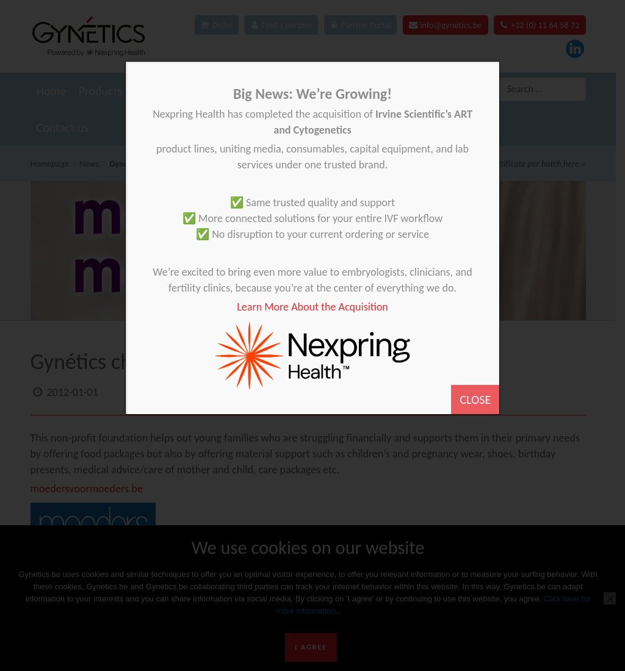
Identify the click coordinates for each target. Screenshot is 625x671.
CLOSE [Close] (475, 399)
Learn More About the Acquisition (312, 307)
